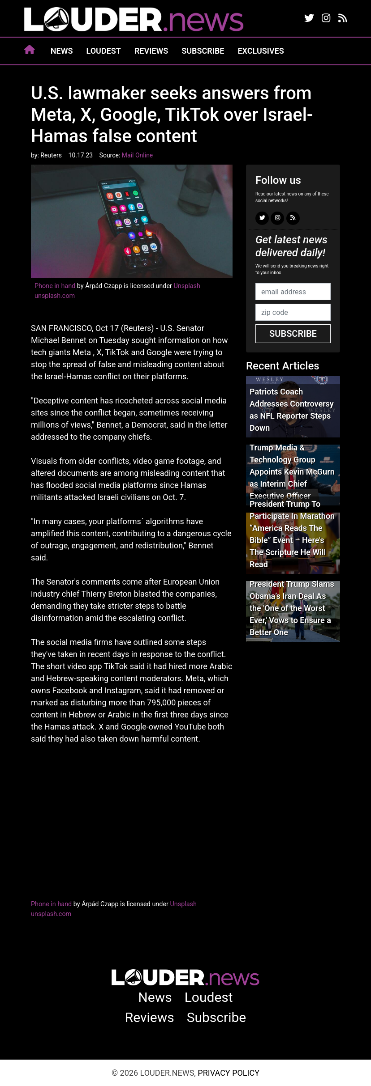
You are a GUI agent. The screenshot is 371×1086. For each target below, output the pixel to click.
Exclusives (260, 50)
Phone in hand (55, 286)
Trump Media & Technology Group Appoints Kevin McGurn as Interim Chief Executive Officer (292, 472)
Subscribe (202, 50)
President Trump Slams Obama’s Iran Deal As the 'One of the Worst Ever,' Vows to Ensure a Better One (292, 608)
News (62, 50)
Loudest (103, 50)
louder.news (134, 20)
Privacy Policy (228, 1073)
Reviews (151, 50)
